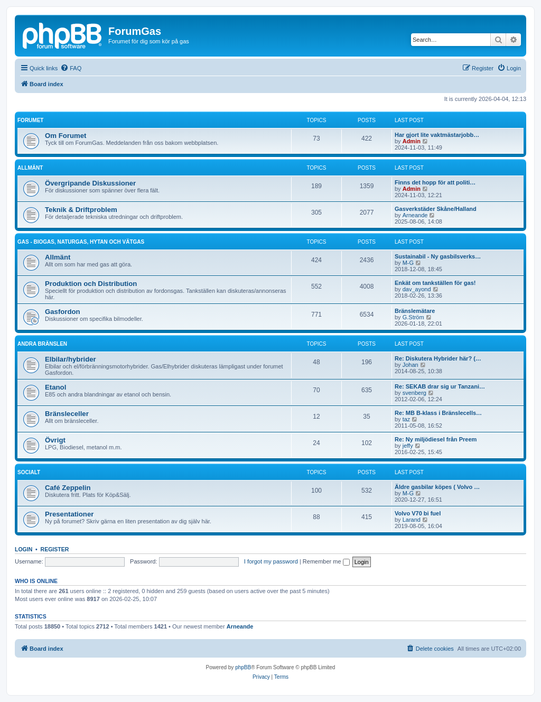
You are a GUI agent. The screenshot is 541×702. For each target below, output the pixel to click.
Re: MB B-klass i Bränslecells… (438, 413)
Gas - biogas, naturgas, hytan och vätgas (80, 242)
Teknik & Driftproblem (81, 210)
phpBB (243, 667)
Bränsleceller (67, 414)
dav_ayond (417, 289)
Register (55, 549)
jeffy (408, 445)
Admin (412, 141)
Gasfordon (62, 312)
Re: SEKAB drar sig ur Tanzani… (440, 386)
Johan (410, 365)
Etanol (55, 387)
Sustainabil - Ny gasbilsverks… (438, 256)
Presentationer (69, 514)
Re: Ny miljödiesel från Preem (436, 439)
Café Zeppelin (67, 488)
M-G (408, 263)
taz (407, 419)
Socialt (28, 472)
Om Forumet (65, 136)
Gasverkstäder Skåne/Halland (436, 209)
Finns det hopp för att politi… (435, 182)
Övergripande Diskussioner (90, 183)
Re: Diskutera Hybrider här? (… (438, 358)
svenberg (414, 393)
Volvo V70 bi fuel (418, 513)
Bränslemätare (415, 311)
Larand (412, 519)
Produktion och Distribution (91, 284)
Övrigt (55, 440)
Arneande (415, 215)
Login (23, 549)
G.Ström (413, 317)
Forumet (30, 120)
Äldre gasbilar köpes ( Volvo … (437, 487)
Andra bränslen (42, 344)
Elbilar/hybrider (70, 359)
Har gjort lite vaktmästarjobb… (437, 135)
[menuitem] (70, 68)
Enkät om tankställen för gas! (435, 283)
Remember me (326, 561)
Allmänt (30, 168)
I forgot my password (271, 561)
